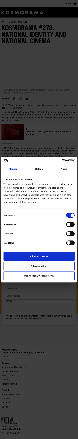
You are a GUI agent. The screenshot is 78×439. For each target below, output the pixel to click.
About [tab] (64, 169)
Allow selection (39, 266)
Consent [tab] (13, 169)
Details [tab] (39, 169)
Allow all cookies (39, 256)
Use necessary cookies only (39, 275)
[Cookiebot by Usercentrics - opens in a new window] (61, 161)
